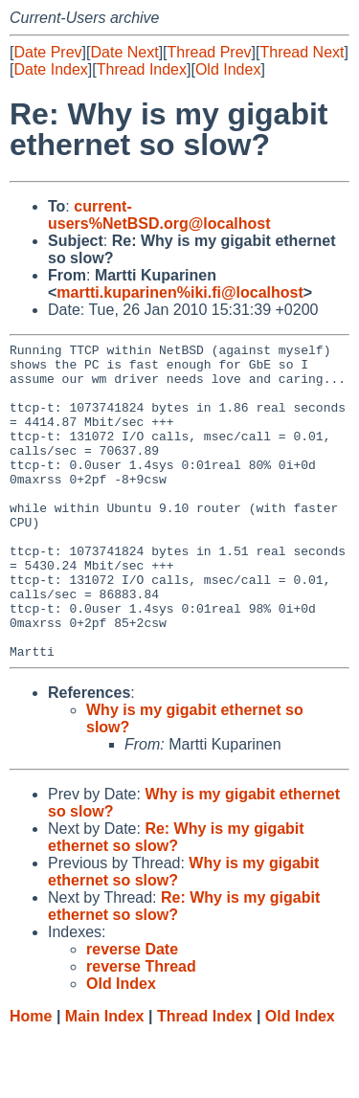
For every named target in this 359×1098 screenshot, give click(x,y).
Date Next (124, 52)
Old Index (227, 69)
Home (31, 1079)
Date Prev (47, 52)
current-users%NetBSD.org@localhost (159, 215)
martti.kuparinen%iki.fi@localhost (179, 292)
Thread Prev (210, 52)
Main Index (105, 1079)
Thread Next (301, 52)
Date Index (50, 69)
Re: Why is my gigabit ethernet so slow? (176, 900)
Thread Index (142, 69)
